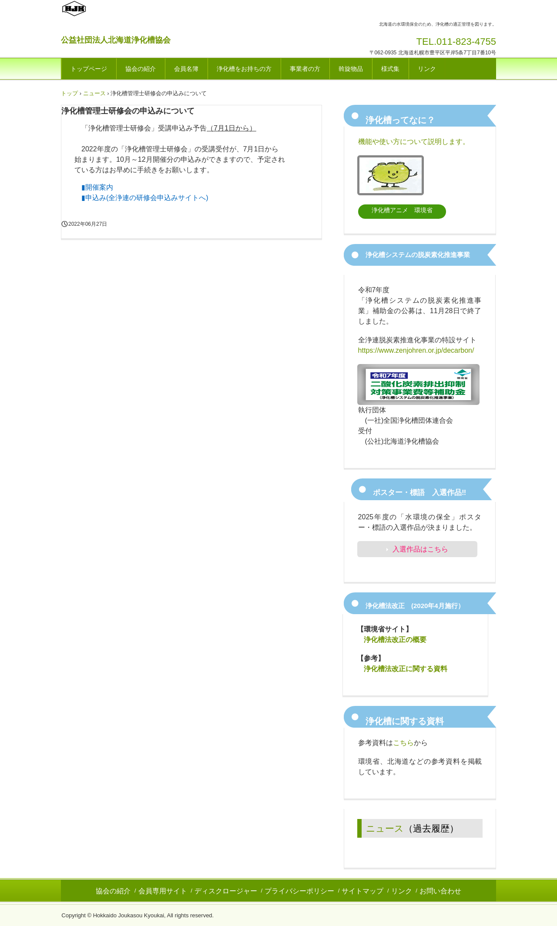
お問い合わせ (440, 891)
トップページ (88, 68)
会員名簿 (186, 68)
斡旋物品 (351, 68)
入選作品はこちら (420, 549)
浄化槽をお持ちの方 (244, 68)
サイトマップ (362, 891)
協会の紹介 (140, 68)
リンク (427, 68)
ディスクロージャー (226, 891)
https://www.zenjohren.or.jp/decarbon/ (416, 350)
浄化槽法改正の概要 (395, 639)
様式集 (390, 68)
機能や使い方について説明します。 (414, 141)
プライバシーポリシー (299, 891)
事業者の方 (305, 68)
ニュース (385, 828)
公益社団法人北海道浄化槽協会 (116, 40)
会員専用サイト (162, 891)
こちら (403, 742)
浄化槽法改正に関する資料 (405, 668)
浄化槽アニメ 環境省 (402, 210)
